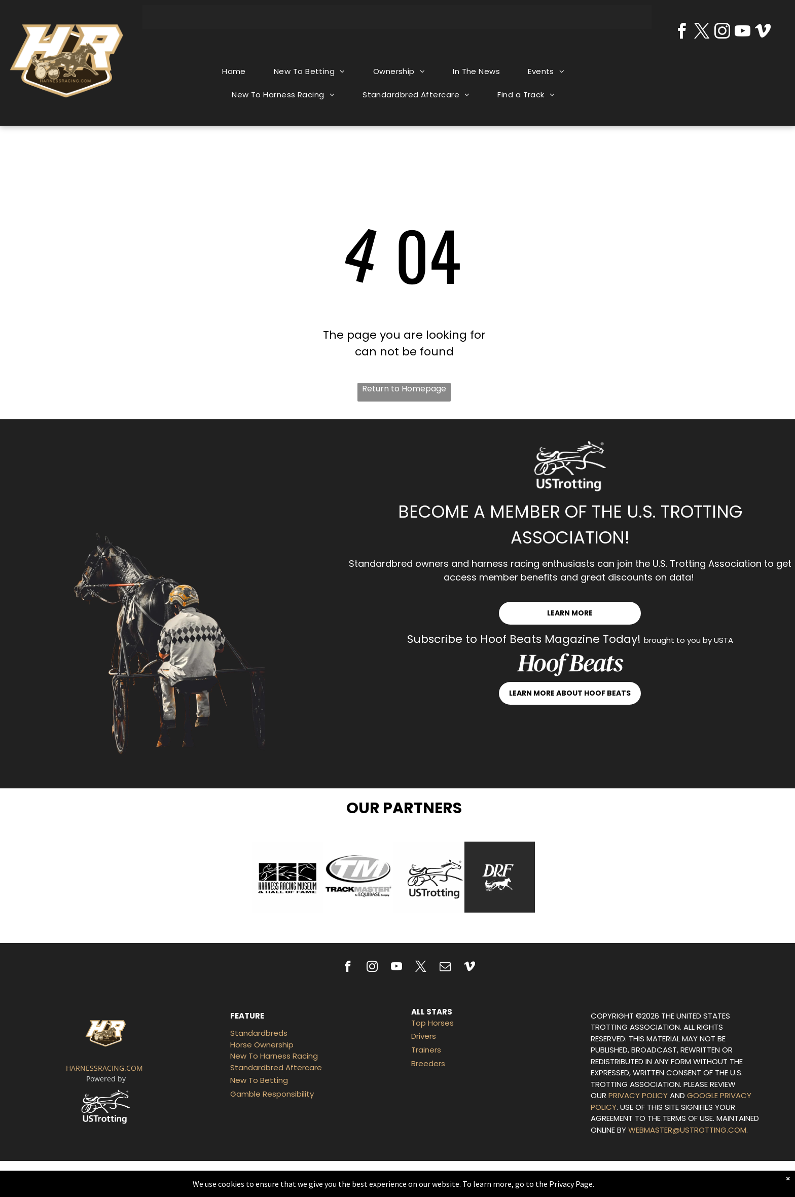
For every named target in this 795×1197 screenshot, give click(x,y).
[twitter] (702, 32)
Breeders (428, 1063)
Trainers (426, 1049)
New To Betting (259, 1080)
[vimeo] (763, 32)
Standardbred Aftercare (276, 1067)
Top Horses (432, 1023)
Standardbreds (258, 1033)
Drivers (423, 1036)
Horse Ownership (262, 1044)
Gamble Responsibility (272, 1094)
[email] (445, 967)
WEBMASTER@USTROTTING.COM (687, 1130)
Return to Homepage (404, 388)
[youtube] (743, 32)
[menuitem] (238, 72)
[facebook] (682, 32)
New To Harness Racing (274, 1055)
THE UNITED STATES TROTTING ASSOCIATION (660, 1021)
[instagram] (722, 32)
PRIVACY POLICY (638, 1095)
